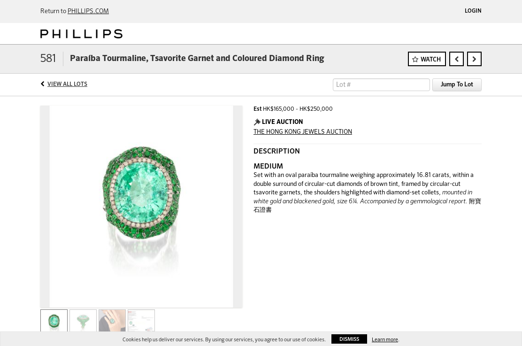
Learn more (385, 339)
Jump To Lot (457, 85)
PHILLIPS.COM (88, 11)
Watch (431, 60)
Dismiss (349, 339)
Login (473, 11)
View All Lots (67, 84)
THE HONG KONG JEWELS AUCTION (302, 132)
